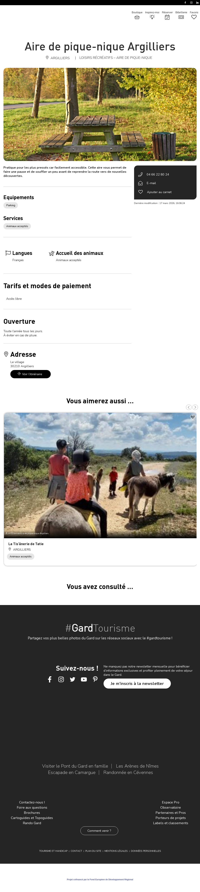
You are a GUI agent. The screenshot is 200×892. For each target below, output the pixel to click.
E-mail (151, 183)
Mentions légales (116, 851)
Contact (76, 851)
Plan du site (93, 851)
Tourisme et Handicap (53, 851)
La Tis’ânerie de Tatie (25, 543)
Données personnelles (146, 851)
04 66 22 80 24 (158, 174)
